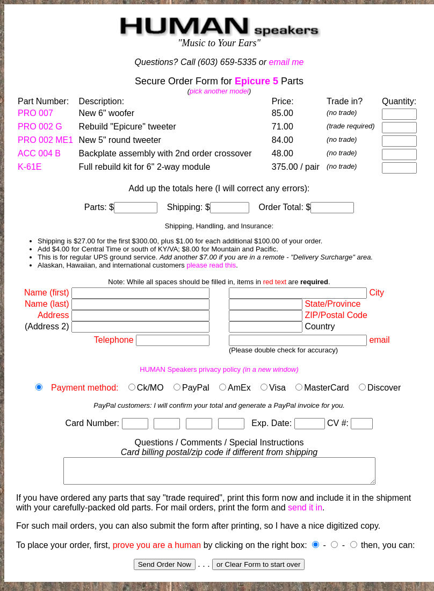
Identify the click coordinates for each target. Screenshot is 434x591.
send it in (305, 512)
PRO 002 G (40, 126)
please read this (211, 265)
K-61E (29, 166)
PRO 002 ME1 (45, 140)
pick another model (219, 91)
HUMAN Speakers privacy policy (219, 369)
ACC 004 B (39, 153)
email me (286, 62)
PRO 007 (35, 113)
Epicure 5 (256, 81)
